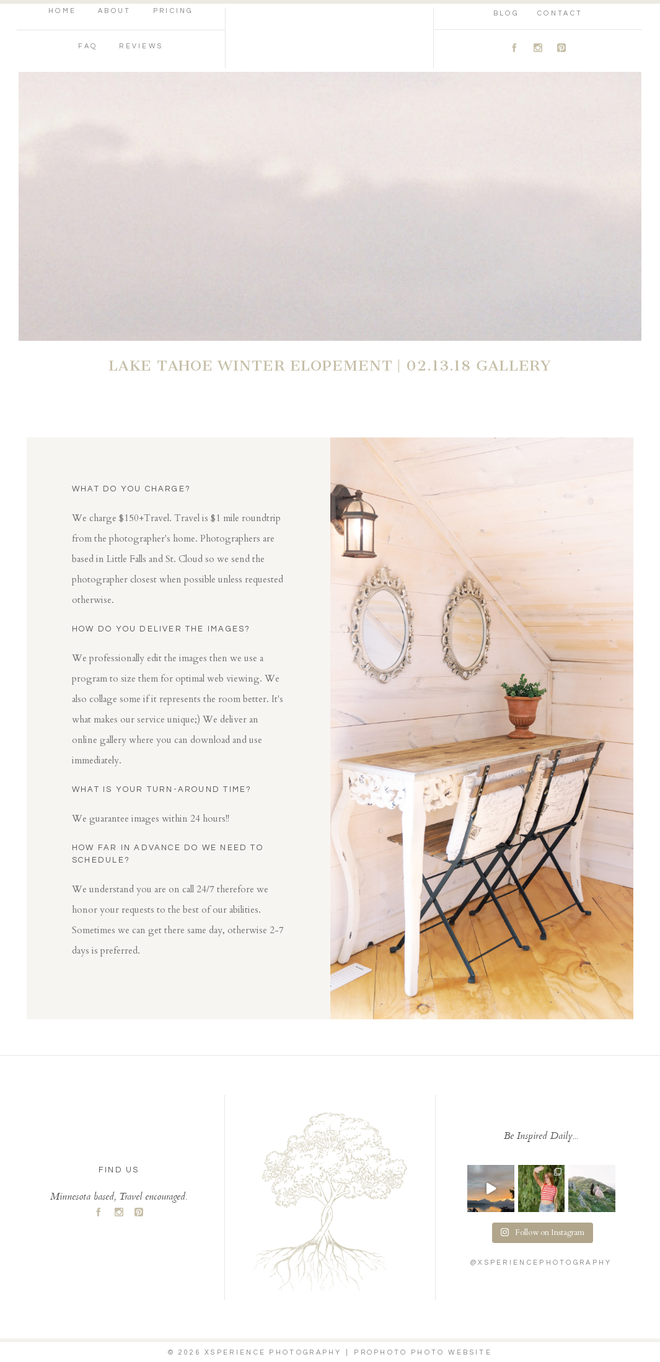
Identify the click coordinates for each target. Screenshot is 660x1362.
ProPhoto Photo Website (423, 1352)
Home (62, 10)
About (114, 10)
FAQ (87, 46)
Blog (506, 13)
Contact (560, 13)
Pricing (173, 10)
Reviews (141, 46)
